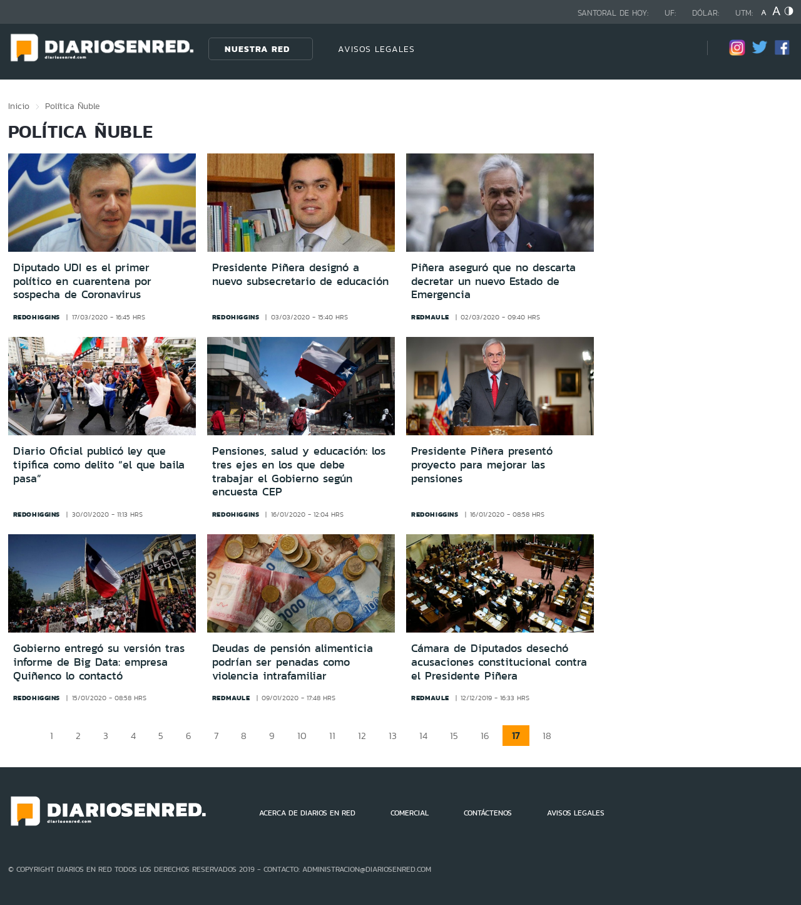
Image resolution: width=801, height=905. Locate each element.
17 (516, 735)
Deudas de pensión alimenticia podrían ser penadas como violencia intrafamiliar (292, 661)
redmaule (430, 317)
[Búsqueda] (679, 48)
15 (454, 735)
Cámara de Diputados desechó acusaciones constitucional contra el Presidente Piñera (499, 661)
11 (332, 735)
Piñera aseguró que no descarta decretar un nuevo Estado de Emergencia (493, 281)
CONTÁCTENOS (488, 813)
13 (393, 735)
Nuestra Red (257, 49)
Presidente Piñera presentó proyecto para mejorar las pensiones (482, 464)
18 (547, 735)
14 (423, 735)
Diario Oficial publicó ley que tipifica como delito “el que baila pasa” (99, 464)
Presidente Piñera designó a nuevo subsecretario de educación (300, 274)
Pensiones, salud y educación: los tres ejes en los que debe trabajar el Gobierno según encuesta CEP (298, 471)
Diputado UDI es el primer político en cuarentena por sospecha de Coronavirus (82, 281)
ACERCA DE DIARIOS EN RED (307, 813)
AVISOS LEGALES (376, 49)
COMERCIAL (409, 813)
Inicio (18, 105)
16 (485, 735)
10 (302, 735)
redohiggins (37, 317)
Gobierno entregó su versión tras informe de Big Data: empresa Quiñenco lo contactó (99, 661)
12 (362, 735)
